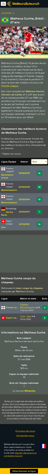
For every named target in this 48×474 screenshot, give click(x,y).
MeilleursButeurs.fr (26, 4)
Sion (3, 227)
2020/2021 (24, 211)
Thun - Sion (25, 318)
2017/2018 (24, 224)
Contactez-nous (25, 437)
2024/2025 (24, 187)
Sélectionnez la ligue (24, 471)
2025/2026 (24, 173)
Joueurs (6, 13)
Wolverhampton (9, 190)
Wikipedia (29, 392)
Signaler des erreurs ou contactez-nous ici (20, 456)
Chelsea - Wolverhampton (28, 308)
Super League (13, 319)
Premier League (9, 85)
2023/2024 (24, 199)
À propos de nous (25, 432)
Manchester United (7, 176)
